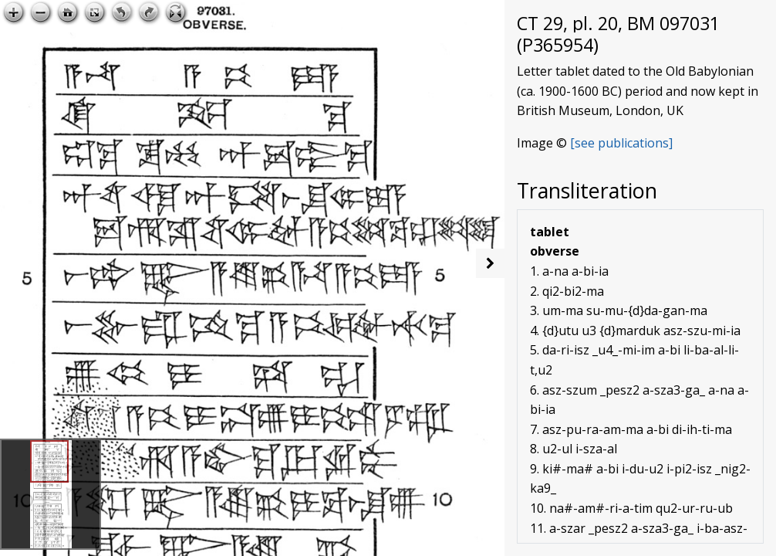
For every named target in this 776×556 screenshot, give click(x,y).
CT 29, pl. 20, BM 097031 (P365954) (618, 34)
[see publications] (621, 142)
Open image (449, 12)
